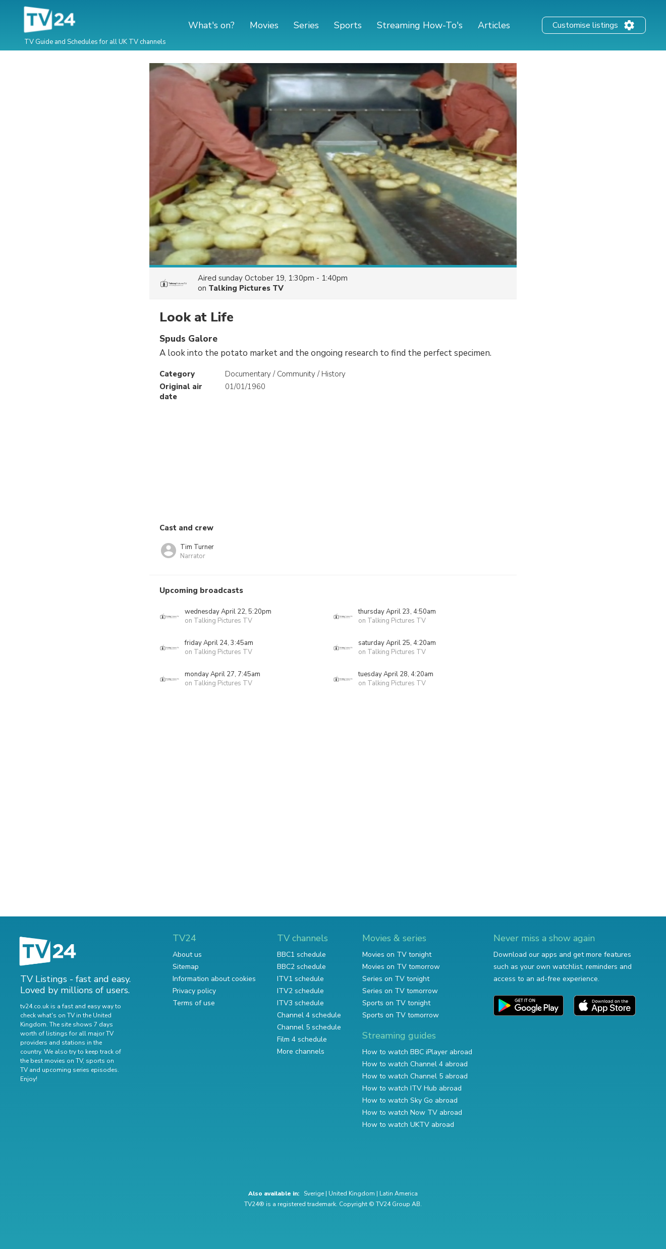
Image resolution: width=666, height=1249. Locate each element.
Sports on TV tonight (396, 1003)
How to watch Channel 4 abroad (415, 1064)
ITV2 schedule (300, 991)
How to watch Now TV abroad (412, 1112)
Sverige (314, 1193)
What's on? (211, 25)
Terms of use (194, 1003)
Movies (264, 25)
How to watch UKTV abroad (408, 1124)
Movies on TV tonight (396, 954)
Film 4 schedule (302, 1039)
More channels (300, 1051)
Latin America (398, 1193)
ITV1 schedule (300, 979)
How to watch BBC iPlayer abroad (417, 1052)
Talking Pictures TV (246, 288)
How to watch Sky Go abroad (410, 1100)
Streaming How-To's (420, 25)
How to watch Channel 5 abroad (415, 1076)
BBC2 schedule (301, 966)
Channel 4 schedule (309, 1015)
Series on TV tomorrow (400, 991)
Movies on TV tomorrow (401, 966)
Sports (348, 25)
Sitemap (186, 966)
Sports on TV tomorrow (400, 1015)
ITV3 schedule (300, 1003)
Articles (494, 25)
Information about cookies (214, 979)
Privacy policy (194, 991)
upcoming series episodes (80, 1070)
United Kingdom (351, 1193)
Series (306, 25)
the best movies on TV (51, 1061)
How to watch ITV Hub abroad (412, 1088)
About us (187, 954)
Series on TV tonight (395, 979)
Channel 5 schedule (309, 1027)
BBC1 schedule (301, 954)
